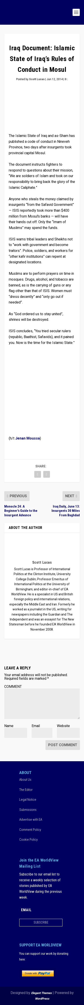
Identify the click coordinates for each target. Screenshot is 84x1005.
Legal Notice (27, 800)
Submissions (28, 810)
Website (63, 726)
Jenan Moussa (27, 438)
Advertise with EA (30, 820)
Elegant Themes (41, 993)
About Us (25, 780)
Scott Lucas (37, 79)
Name (8, 726)
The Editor (26, 790)
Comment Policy (30, 830)
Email (36, 726)
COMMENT (13, 686)
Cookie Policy (28, 840)
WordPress (42, 998)
